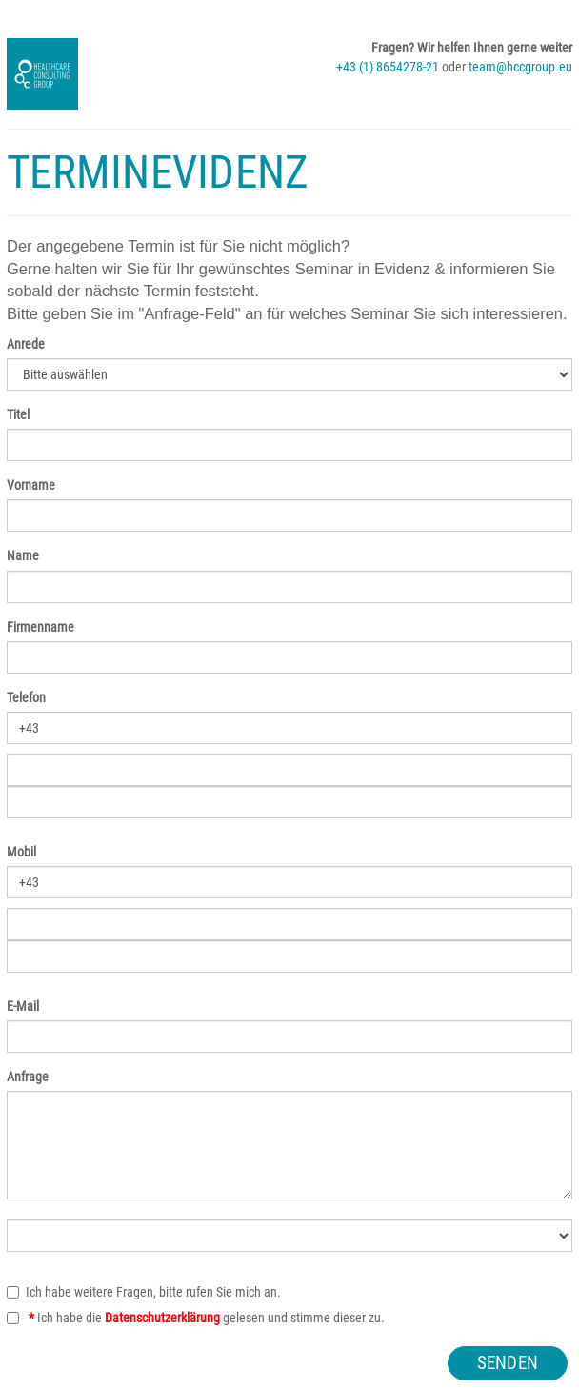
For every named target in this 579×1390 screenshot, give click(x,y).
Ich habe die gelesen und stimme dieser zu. (196, 1317)
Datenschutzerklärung (162, 1317)
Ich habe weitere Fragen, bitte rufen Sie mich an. (144, 1291)
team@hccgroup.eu (520, 66)
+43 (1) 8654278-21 (387, 66)
